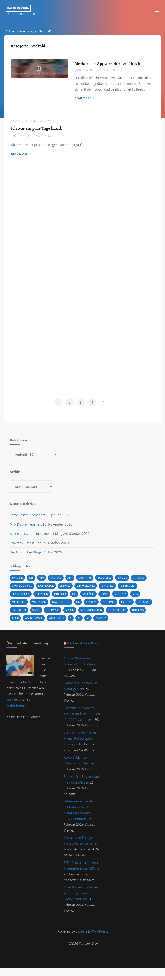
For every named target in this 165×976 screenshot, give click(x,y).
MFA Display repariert (26, 528)
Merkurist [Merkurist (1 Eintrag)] (19, 605)
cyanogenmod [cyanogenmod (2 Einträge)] (23, 590)
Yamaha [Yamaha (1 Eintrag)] (123, 621)
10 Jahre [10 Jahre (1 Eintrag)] (17, 582)
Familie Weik (19, 8)
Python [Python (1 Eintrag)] (133, 605)
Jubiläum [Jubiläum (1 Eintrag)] (92, 598)
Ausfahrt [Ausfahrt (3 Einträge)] (87, 582)
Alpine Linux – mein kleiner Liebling (36, 537)
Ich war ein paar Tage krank (36, 129)
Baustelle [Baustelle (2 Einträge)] (107, 582)
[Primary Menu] (156, 10)
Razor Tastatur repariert (27, 518)
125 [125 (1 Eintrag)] (31, 582)
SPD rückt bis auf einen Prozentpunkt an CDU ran (81, 875)
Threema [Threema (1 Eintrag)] (18, 621)
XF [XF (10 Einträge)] (100, 621)
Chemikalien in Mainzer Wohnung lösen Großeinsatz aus (81, 900)
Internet (36, 74)
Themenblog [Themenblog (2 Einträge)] (141, 613)
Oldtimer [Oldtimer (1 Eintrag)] (114, 605)
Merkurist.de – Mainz (84, 646)
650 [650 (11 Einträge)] (42, 582)
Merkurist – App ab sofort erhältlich (107, 64)
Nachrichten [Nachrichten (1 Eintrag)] (64, 605)
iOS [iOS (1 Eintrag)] (78, 598)
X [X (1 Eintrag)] (92, 621)
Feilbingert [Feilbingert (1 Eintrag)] (133, 590)
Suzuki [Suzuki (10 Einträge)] (92, 613)
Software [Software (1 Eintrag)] (74, 613)
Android (20, 74)
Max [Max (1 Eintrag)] (141, 598)
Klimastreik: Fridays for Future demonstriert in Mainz (81, 850)
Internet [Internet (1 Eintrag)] (63, 598)
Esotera (81, 939)
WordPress (99, 939)
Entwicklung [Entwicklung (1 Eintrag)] (89, 590)
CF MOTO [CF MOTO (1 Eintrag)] (143, 582)
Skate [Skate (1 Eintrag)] (57, 613)
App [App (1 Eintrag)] (71, 582)
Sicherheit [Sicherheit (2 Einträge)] (39, 613)
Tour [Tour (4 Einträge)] (34, 621)
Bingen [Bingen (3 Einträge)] (125, 582)
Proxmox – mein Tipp (26, 547)
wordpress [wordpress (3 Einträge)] (77, 621)
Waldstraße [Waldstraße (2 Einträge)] (53, 621)
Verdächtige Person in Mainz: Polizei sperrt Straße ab (80, 743)
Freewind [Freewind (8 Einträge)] (44, 598)
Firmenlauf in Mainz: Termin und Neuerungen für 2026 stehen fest (82, 718)
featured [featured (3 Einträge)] (112, 590)
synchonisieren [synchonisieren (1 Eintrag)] (114, 613)
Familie (31, 121)
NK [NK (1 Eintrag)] (82, 605)
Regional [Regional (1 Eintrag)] (19, 613)
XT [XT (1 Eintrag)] (109, 621)
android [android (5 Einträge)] (56, 582)
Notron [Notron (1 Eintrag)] (96, 605)
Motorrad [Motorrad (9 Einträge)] (41, 605)
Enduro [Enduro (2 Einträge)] (68, 590)
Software (53, 74)
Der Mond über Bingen (27, 556)
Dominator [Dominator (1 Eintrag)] (48, 590)
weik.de (12, 703)
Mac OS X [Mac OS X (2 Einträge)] (126, 598)
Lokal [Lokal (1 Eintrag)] (109, 598)
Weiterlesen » (16, 709)
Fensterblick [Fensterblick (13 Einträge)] (21, 598)
